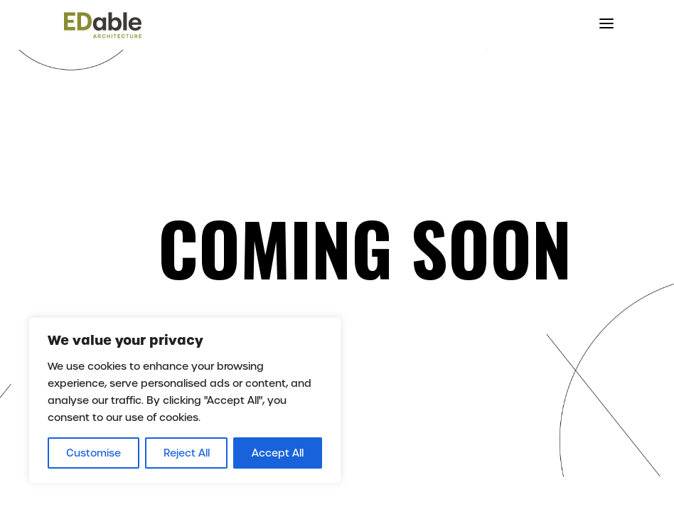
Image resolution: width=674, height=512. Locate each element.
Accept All (278, 453)
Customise (93, 453)
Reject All (187, 453)
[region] (184, 400)
